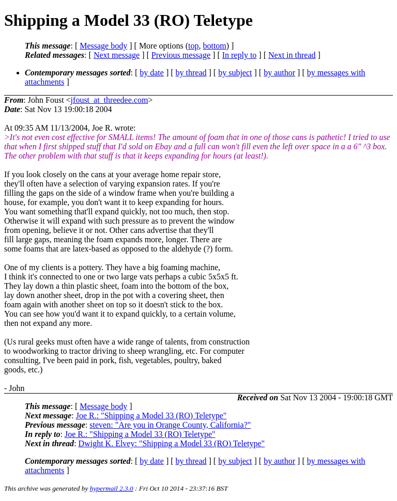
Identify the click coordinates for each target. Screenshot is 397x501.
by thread (191, 72)
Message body (103, 45)
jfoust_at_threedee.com (109, 100)
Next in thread (292, 55)
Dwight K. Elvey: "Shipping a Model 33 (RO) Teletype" (172, 443)
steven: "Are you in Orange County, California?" (170, 424)
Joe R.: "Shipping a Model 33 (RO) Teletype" (151, 415)
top (193, 45)
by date (152, 72)
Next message (117, 55)
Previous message (180, 55)
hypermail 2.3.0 (111, 488)
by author (279, 72)
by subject (235, 72)
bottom (214, 45)
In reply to (239, 55)
